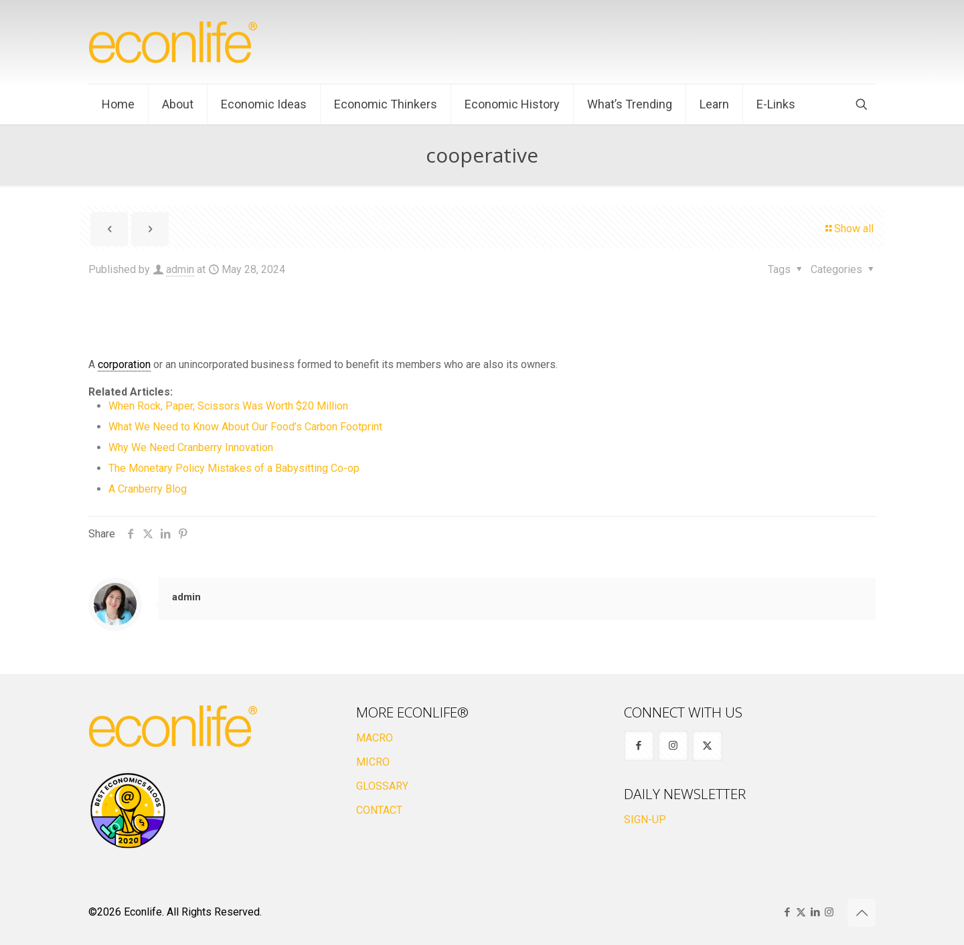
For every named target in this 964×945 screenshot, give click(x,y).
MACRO (374, 738)
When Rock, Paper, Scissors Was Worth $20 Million (228, 406)
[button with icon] (639, 746)
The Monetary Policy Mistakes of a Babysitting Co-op (233, 468)
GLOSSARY (382, 786)
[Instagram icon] (829, 912)
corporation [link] (124, 364)
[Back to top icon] (862, 913)
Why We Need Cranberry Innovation (190, 447)
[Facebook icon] (787, 912)
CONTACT (379, 810)
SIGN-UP (645, 819)
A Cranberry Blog (147, 489)
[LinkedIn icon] (815, 912)
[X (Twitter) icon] (801, 912)
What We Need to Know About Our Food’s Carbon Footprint (245, 426)
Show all (848, 228)
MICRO (373, 762)
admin (180, 269)
